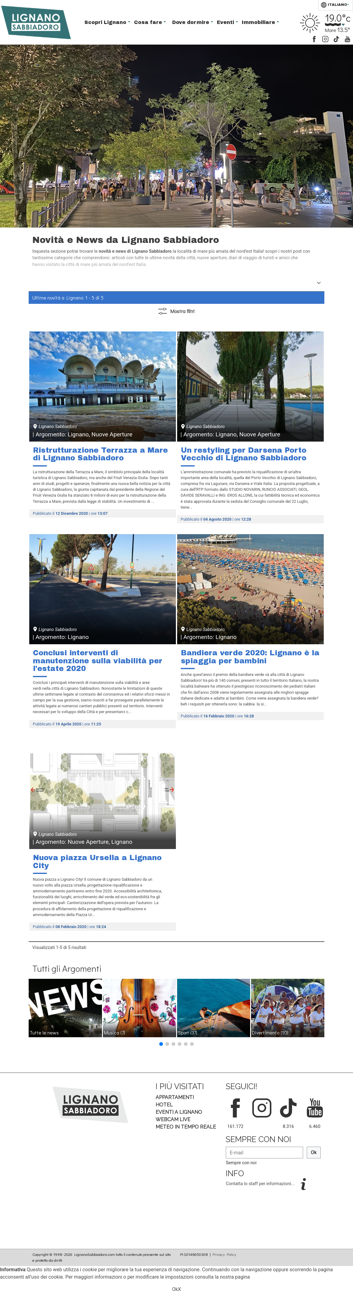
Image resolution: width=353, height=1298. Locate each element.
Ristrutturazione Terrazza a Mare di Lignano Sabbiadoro (100, 454)
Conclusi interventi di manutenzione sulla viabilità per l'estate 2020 (97, 661)
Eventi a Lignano (179, 1112)
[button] (161, 1044)
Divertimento (270, 1032)
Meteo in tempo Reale (186, 1127)
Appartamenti (175, 1097)
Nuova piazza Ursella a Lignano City (97, 862)
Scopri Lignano (106, 22)
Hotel (164, 1105)
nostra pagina (235, 1277)
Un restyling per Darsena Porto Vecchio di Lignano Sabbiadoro (243, 454)
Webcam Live (173, 1119)
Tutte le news (44, 1032)
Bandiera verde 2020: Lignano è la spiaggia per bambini (250, 657)
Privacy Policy (224, 1254)
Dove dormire (191, 22)
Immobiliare (259, 22)
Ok (314, 1152)
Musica (114, 1032)
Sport (187, 1032)
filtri (176, 311)
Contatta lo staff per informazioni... (261, 1183)
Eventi (226, 22)
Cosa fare (149, 22)
